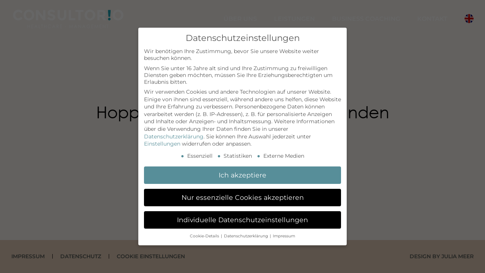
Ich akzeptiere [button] (242, 175)
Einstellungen (162, 143)
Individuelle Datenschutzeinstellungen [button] (242, 220)
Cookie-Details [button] (205, 236)
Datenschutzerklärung (173, 136)
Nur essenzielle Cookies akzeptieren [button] (242, 197)
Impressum (284, 236)
